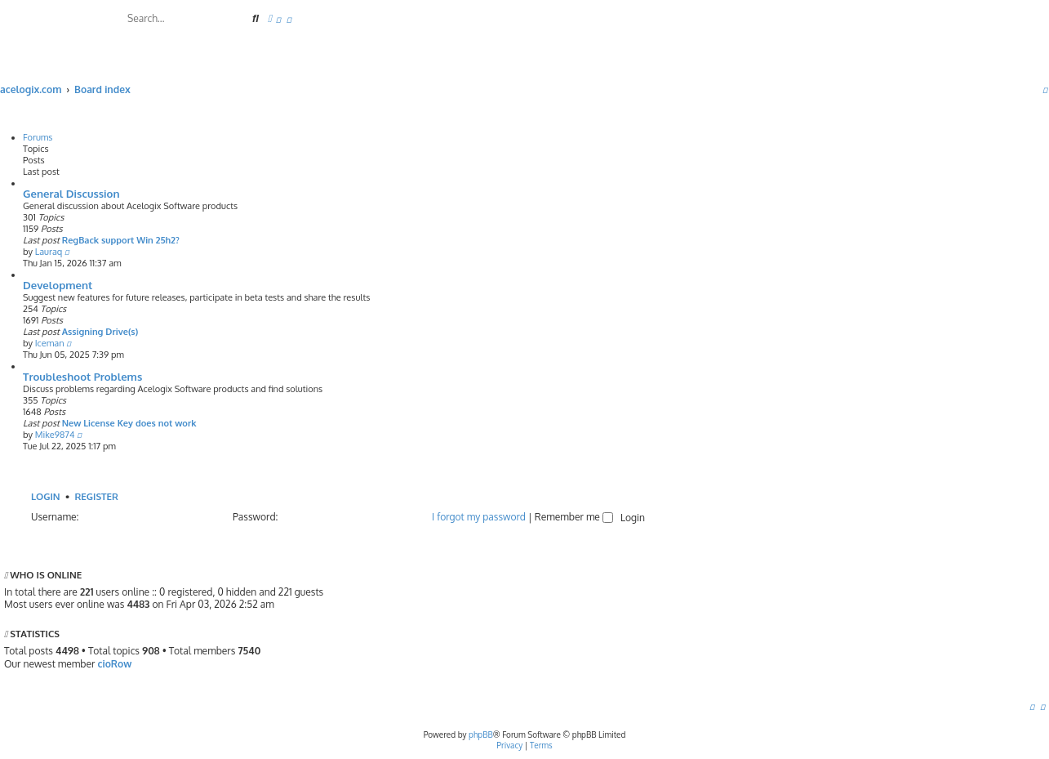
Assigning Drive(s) (100, 331)
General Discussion (71, 193)
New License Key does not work (129, 423)
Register (96, 496)
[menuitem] (278, 20)
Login (45, 496)
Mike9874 (55, 434)
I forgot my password (479, 517)
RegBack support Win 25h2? (121, 240)
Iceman (49, 343)
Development (57, 285)
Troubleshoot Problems (82, 376)
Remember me (574, 517)
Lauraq (49, 251)
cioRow (114, 664)
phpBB (481, 734)
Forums (38, 137)
